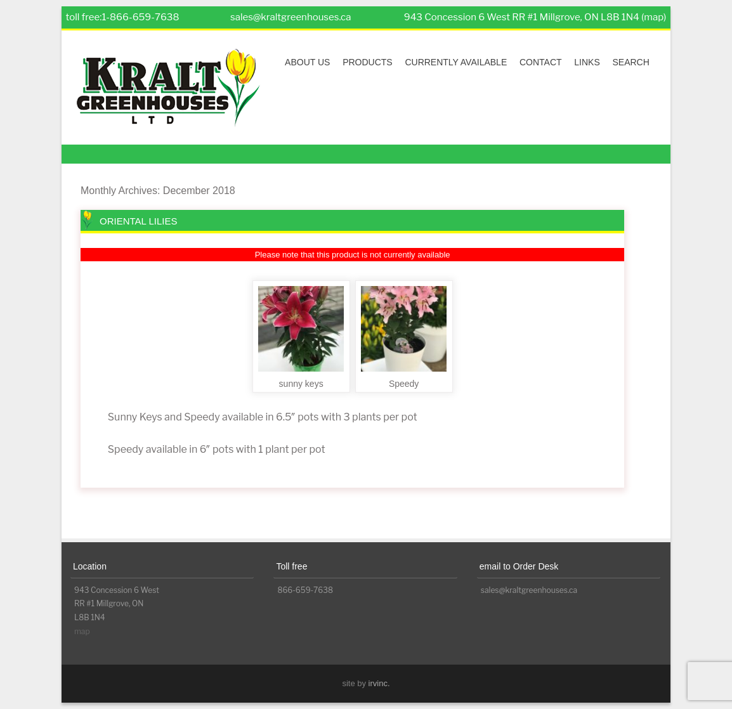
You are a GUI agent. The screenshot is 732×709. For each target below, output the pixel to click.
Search (630, 62)
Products (368, 62)
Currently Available (456, 62)
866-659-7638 (305, 590)
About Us (307, 62)
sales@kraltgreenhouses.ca (290, 17)
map (82, 631)
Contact (541, 62)
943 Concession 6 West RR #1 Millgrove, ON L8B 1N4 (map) (535, 17)
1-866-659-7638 (140, 17)
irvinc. (379, 683)
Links (586, 62)
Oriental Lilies (139, 221)
